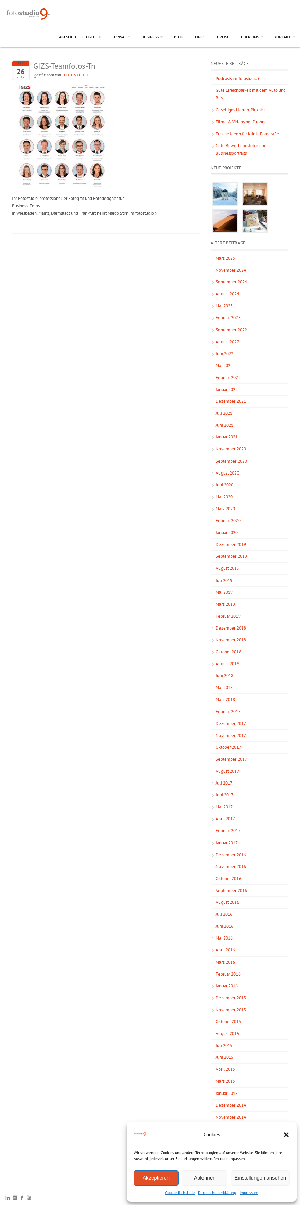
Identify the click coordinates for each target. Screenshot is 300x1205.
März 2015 (225, 1081)
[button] (286, 1134)
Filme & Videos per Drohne (241, 122)
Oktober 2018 (228, 652)
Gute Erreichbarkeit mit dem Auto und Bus (251, 94)
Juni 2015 (224, 1057)
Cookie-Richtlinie (180, 1192)
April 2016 (225, 950)
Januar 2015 (227, 1093)
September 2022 (231, 330)
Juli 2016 (224, 914)
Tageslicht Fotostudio (79, 36)
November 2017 (231, 735)
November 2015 (231, 1010)
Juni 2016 (224, 926)
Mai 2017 (224, 807)
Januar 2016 (227, 986)
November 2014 (231, 1117)
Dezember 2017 (231, 723)
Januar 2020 (227, 532)
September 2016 (231, 890)
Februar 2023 (228, 318)
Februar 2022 (228, 377)
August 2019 (227, 568)
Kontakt (282, 36)
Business (150, 36)
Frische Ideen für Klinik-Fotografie (247, 134)
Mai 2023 (224, 306)
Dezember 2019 (231, 544)
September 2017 (231, 759)
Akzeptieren (156, 1178)
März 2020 (225, 509)
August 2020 (227, 473)
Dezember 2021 (231, 401)
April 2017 (225, 819)
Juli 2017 (224, 783)
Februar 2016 (228, 974)
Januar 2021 (227, 437)
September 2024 (231, 282)
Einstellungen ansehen (260, 1178)
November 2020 (231, 449)
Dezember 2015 (231, 998)
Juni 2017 (224, 795)
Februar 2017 (228, 830)
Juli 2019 (224, 580)
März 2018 (225, 699)
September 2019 (231, 556)
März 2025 (225, 258)
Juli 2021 (224, 413)
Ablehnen (204, 1178)
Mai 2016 (224, 938)
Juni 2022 (224, 354)
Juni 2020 (224, 485)
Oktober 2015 (228, 1022)
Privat (120, 36)
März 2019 (225, 604)
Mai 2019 (224, 592)
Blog (178, 36)
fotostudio (76, 75)
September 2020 (231, 461)
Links (200, 36)
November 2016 (231, 867)
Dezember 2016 (231, 855)
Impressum (249, 1192)
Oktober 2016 (228, 878)
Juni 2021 (224, 425)
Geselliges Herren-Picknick (241, 110)
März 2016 (225, 962)
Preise (223, 36)
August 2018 (227, 664)
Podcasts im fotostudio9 (238, 78)
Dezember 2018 (231, 628)
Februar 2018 (228, 712)
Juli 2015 (224, 1045)
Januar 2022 (227, 389)
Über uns (250, 36)
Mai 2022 (224, 365)
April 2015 (225, 1069)
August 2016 (227, 902)
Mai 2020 (224, 497)
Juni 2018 (224, 675)
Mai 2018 (224, 687)
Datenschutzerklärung (217, 1192)
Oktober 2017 (228, 747)
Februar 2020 (228, 520)
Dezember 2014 (231, 1105)
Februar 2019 (228, 616)
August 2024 (227, 294)
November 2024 (231, 270)
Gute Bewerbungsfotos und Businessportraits (241, 149)
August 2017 (227, 771)
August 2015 (227, 1033)
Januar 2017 (227, 843)
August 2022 (227, 342)
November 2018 (231, 640)
